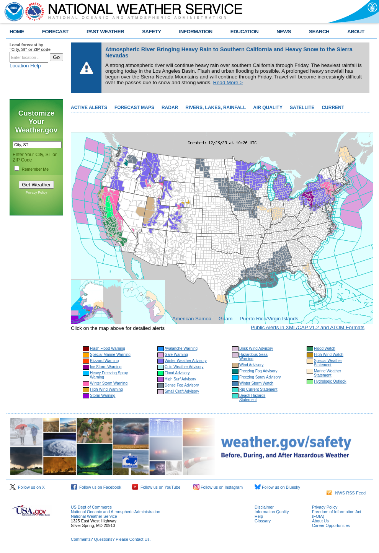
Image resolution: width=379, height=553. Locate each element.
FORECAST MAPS (134, 107)
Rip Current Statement (258, 389)
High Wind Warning (106, 389)
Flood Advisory (177, 373)
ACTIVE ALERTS (89, 107)
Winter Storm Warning (108, 383)
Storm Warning (102, 395)
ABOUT (355, 31)
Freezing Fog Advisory (258, 371)
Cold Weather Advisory (184, 367)
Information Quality (272, 511)
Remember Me (35, 169)
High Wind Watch (328, 354)
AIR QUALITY (268, 107)
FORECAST (55, 31)
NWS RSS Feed (346, 493)
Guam (225, 318)
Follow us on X (27, 487)
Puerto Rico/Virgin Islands (269, 318)
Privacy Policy (36, 192)
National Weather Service (94, 516)
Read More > (228, 82)
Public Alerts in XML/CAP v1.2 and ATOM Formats (307, 327)
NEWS (283, 31)
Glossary (263, 521)
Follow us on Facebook (96, 487)
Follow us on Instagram (218, 487)
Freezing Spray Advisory (260, 377)
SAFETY (151, 31)
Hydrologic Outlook (330, 381)
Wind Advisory (251, 365)
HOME (17, 31)
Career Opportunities (331, 525)
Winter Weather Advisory (186, 361)
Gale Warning (176, 354)
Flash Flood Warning (107, 348)
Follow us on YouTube (156, 487)
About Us (320, 521)
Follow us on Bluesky (277, 487)
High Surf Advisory (180, 379)
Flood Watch (324, 348)
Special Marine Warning (110, 354)
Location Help (25, 66)
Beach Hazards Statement (252, 397)
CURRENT (333, 107)
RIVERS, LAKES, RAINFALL (215, 107)
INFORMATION (195, 31)
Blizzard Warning (104, 361)
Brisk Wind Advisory (256, 348)
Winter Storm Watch (256, 383)
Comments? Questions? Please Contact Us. (110, 539)
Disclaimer (264, 507)
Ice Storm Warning (105, 367)
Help (259, 516)
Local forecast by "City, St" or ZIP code (30, 47)
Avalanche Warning (181, 348)
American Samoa (191, 318)
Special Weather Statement (328, 363)
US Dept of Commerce (91, 507)
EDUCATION (244, 31)
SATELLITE (302, 107)
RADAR (170, 107)
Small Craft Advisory (182, 391)
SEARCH (319, 31)
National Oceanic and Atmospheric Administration (115, 511)
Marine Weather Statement (327, 373)
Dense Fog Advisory (182, 385)
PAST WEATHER (105, 31)
